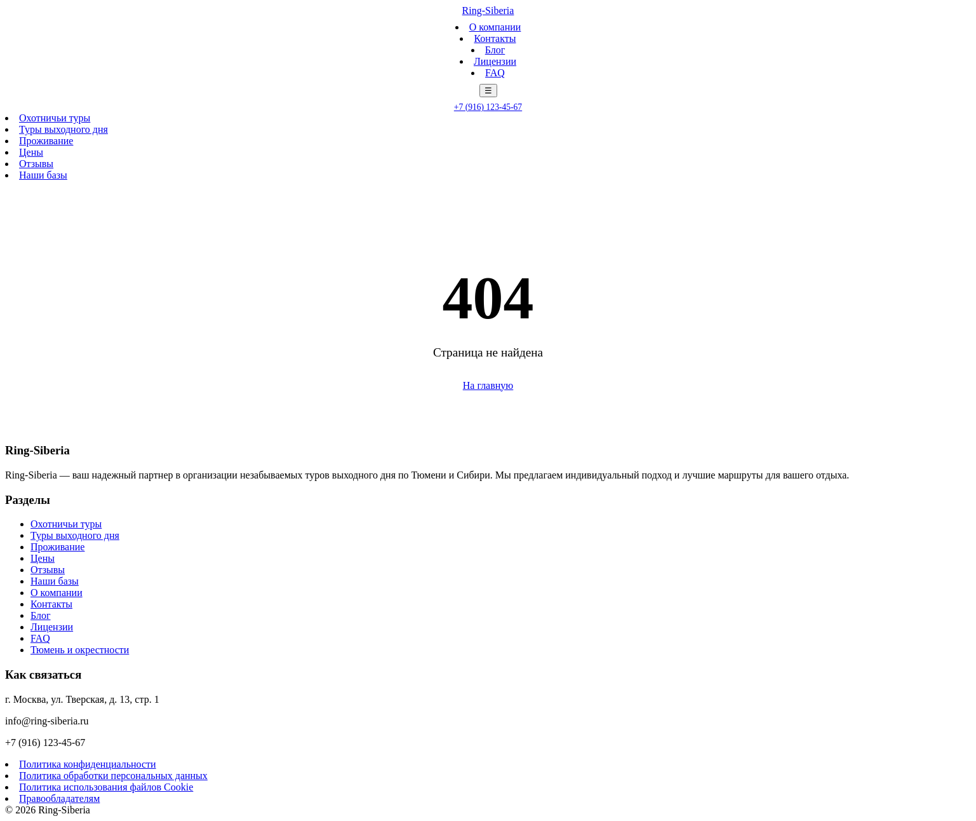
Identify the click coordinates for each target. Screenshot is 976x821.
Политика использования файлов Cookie (106, 787)
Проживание (46, 140)
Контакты (495, 38)
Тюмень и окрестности (79, 649)
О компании (495, 27)
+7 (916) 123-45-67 (488, 107)
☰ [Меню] (488, 90)
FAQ (495, 72)
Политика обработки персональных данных (113, 775)
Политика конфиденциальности (87, 764)
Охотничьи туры (54, 117)
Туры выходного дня (63, 129)
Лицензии (495, 61)
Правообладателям (59, 798)
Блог (495, 49)
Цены (31, 152)
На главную (488, 385)
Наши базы (43, 175)
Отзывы (36, 163)
